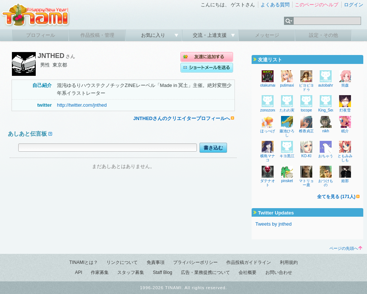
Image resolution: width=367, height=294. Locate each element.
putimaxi (287, 85)
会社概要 (247, 272)
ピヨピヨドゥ (306, 87)
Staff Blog (162, 272)
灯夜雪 (345, 110)
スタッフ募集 (130, 272)
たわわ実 (287, 110)
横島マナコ (267, 158)
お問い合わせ (278, 272)
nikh (325, 131)
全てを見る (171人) (336, 196)
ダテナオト (267, 183)
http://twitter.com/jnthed (82, 105)
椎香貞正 (306, 131)
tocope (306, 110)
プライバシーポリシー (195, 262)
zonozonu (268, 110)
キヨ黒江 (287, 156)
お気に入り (154, 35)
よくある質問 (275, 4)
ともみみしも (345, 158)
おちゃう (325, 156)
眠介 (345, 131)
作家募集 (100, 272)
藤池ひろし (287, 133)
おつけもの (325, 183)
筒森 (345, 85)
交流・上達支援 (210, 35)
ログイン (353, 4)
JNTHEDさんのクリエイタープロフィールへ (181, 118)
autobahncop (329, 85)
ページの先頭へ (345, 248)
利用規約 (289, 262)
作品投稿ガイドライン (248, 262)
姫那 (345, 181)
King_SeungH (329, 110)
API (78, 272)
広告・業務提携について (205, 272)
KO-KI (306, 156)
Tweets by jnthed (273, 224)
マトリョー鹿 (306, 183)
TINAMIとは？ (83, 262)
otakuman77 (270, 85)
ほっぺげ (267, 131)
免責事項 (156, 262)
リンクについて (122, 262)
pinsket (287, 181)
